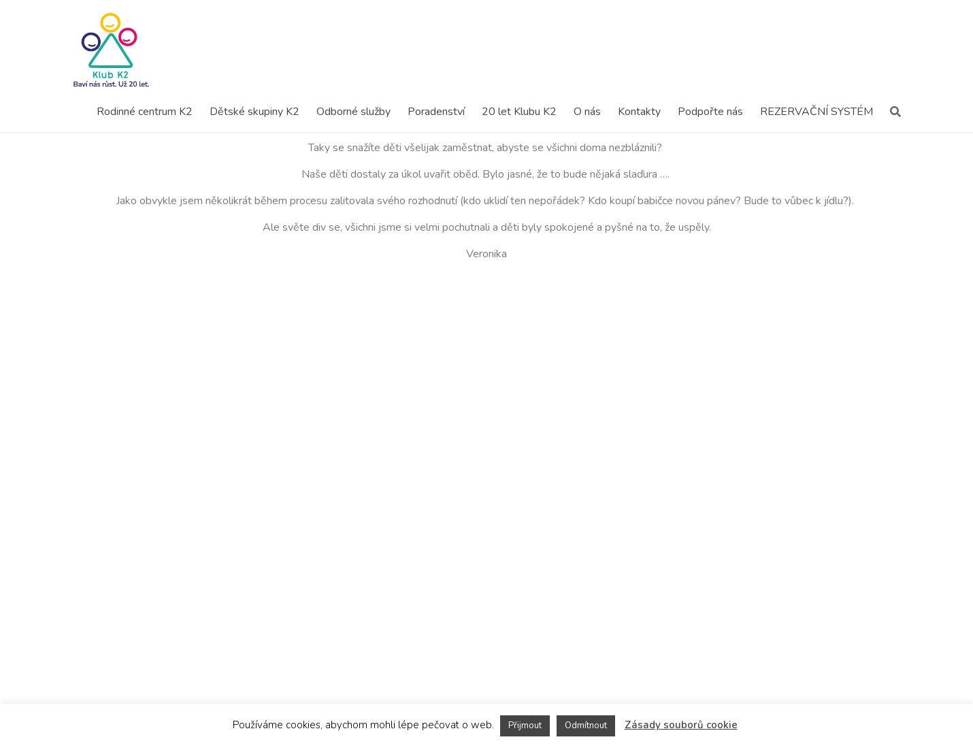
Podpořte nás (710, 111)
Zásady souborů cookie (681, 725)
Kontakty (639, 111)
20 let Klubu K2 (519, 111)
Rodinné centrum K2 (145, 111)
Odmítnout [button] (586, 725)
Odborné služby (353, 111)
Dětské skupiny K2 (254, 111)
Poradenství (436, 111)
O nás (587, 111)
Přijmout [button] (525, 725)
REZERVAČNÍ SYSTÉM (816, 111)
